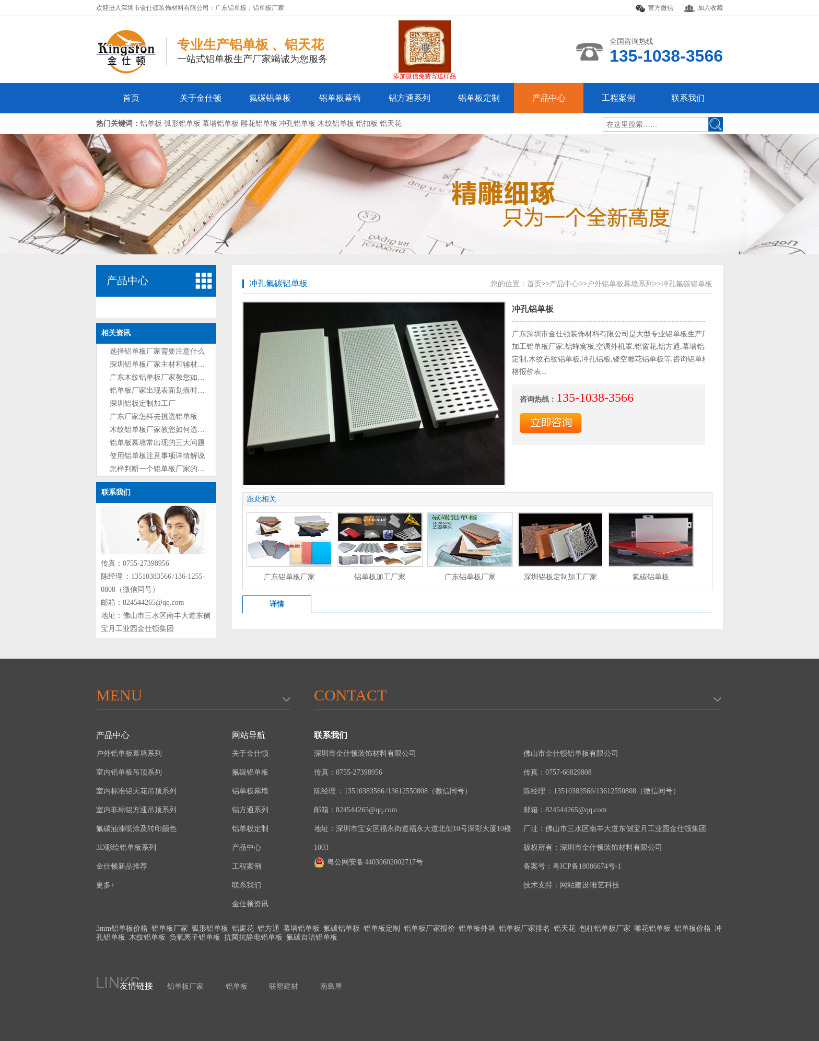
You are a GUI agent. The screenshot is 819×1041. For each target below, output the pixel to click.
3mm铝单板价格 (122, 928)
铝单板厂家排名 (524, 928)
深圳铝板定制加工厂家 (560, 577)
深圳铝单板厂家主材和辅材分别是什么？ (175, 364)
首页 (131, 97)
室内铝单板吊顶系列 (129, 772)
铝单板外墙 (477, 928)
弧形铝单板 (210, 928)
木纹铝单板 (147, 937)
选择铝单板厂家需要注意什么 (157, 351)
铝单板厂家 (268, 7)
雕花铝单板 (652, 928)
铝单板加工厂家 (379, 577)
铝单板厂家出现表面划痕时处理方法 (168, 390)
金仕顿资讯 (250, 904)
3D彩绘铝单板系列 (126, 847)
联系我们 (688, 97)
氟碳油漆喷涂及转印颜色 (136, 829)
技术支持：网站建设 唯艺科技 (571, 885)
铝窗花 (243, 928)
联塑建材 (283, 986)
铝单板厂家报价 (429, 928)
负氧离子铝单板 (194, 937)
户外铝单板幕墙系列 (620, 284)
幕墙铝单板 (301, 928)
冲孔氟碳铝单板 (278, 283)
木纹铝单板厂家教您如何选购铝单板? (170, 430)
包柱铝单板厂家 (604, 928)
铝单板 (237, 986)
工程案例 (618, 97)
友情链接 (136, 985)
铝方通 (268, 928)
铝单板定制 (479, 97)
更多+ (105, 885)
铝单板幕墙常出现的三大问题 (157, 443)
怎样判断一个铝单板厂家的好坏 (161, 469)
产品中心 (549, 97)
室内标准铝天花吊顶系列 (136, 791)
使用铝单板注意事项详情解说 (157, 456)
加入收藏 (703, 8)
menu (119, 695)
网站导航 (248, 735)
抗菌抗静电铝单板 (253, 937)
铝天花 (565, 928)
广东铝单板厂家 (289, 577)
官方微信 (654, 8)
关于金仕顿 (200, 97)
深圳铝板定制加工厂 (143, 403)
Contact (350, 695)
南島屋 (331, 986)
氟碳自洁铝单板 (311, 937)
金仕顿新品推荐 (121, 866)
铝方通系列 (409, 97)
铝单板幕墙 (340, 97)
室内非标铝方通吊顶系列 (136, 810)
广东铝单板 (231, 7)
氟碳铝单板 (270, 97)
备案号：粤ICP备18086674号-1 (572, 866)
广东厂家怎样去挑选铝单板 (153, 416)
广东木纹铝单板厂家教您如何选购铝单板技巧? (184, 377)
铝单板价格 (692, 928)
